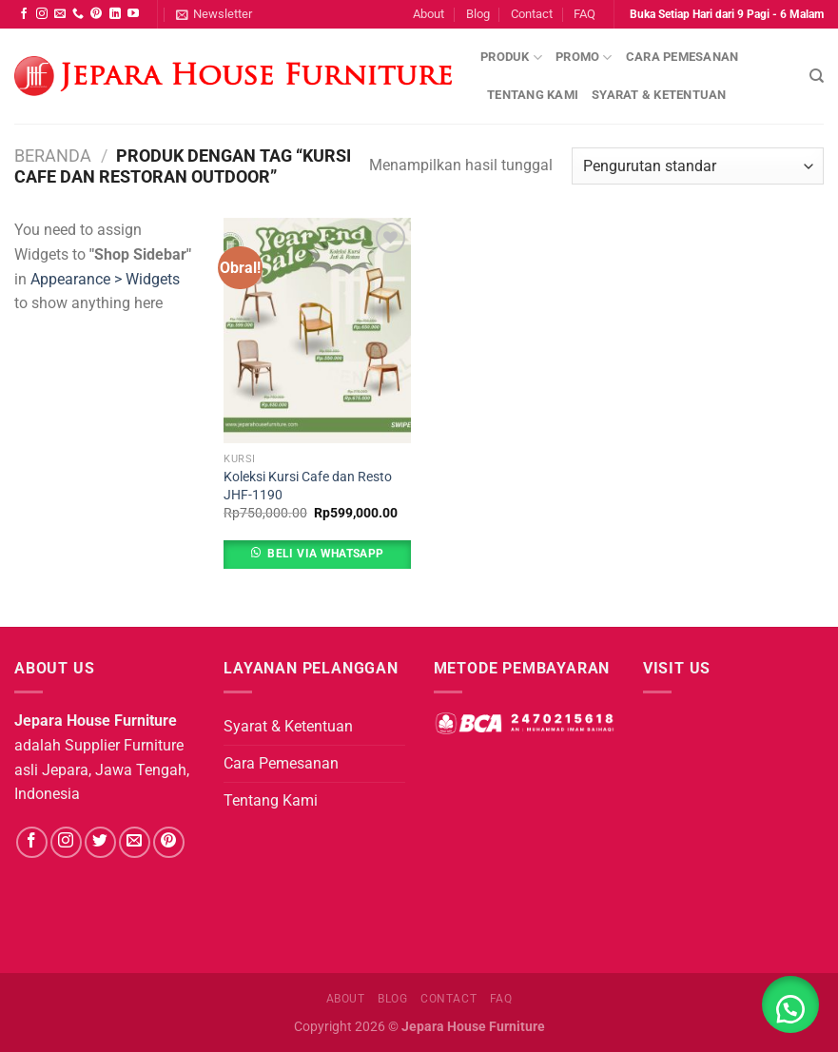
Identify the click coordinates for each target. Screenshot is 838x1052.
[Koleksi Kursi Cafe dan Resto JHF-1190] (317, 330)
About (428, 14)
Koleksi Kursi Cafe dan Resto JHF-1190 (308, 486)
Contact (532, 14)
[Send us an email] (60, 14)
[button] (790, 1004)
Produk (511, 58)
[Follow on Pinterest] (96, 14)
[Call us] (78, 14)
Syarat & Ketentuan (659, 95)
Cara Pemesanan (682, 56)
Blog (478, 14)
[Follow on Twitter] (100, 842)
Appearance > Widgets (105, 279)
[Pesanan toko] (698, 166)
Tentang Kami (532, 95)
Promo (584, 58)
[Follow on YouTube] (133, 14)
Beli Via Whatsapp (325, 553)
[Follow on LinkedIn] (115, 14)
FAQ (584, 14)
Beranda (52, 156)
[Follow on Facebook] (23, 14)
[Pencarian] (816, 76)
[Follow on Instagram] (42, 14)
